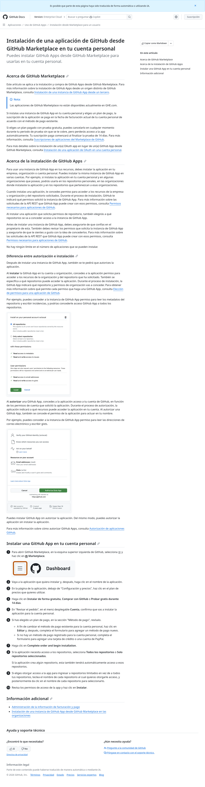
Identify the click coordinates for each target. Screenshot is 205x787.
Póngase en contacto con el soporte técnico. (129, 752)
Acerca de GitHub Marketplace (38, 76)
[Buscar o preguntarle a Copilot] (99, 17)
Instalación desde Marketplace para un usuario (75, 24)
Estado (60, 774)
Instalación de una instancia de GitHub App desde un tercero (71, 92)
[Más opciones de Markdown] (171, 43)
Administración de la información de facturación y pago (46, 707)
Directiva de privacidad (17, 754)
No (24, 748)
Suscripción (193, 16)
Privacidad (48, 774)
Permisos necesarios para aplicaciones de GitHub (37, 240)
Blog (101, 774)
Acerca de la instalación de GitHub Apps (46, 161)
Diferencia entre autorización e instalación (42, 256)
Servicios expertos (87, 774)
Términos (35, 774)
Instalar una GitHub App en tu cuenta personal (53, 543)
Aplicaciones (14, 24)
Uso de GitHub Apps (35, 24)
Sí (12, 748)
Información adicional (29, 698)
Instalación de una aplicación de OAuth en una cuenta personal (82, 150)
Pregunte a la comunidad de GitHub (125, 747)
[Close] (195, 5)
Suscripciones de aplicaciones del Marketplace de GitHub (69, 139)
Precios (70, 774)
